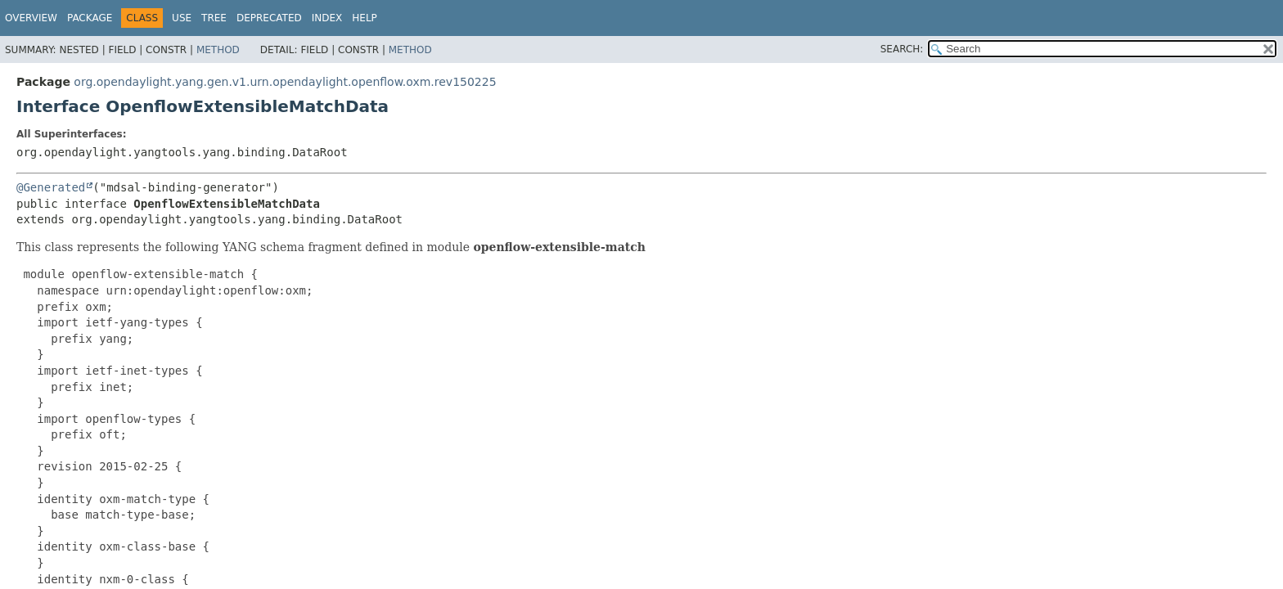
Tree (214, 18)
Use (181, 18)
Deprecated (269, 18)
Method (218, 50)
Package (89, 18)
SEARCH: (902, 49)
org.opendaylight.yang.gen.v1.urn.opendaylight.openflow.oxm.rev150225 (285, 81)
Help (364, 18)
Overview (31, 18)
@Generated (50, 187)
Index (327, 18)
